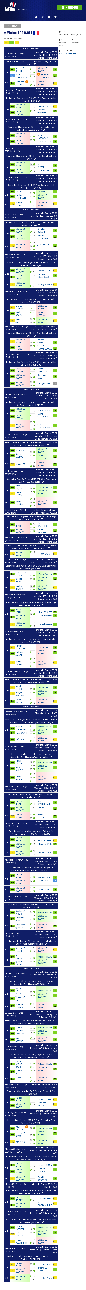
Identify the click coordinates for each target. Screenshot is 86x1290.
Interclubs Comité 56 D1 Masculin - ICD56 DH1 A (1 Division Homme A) (45, 256)
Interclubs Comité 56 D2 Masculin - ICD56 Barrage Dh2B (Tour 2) (46, 396)
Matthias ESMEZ (44, 877)
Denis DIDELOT (45, 1099)
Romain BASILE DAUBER (19, 991)
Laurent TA (20, 464)
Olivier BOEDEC (45, 840)
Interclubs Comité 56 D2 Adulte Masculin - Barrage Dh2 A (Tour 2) (43, 975)
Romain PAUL (46, 141)
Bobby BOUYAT (45, 191)
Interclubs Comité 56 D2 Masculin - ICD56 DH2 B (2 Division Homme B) (45, 472)
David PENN (46, 170)
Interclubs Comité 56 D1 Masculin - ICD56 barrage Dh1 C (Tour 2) (44, 216)
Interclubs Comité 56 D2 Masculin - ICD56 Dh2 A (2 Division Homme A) (45, 748)
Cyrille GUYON (45, 880)
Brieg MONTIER (45, 383)
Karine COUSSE (45, 348)
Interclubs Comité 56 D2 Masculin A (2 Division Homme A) (43, 1048)
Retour (13, 25)
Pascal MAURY (45, 615)
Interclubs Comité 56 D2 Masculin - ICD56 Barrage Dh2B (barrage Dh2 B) (46, 436)
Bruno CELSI (20, 191)
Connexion (70, 7)
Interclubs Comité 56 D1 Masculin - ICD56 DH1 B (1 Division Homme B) (45, 55)
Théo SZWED (21, 733)
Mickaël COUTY (45, 1165)
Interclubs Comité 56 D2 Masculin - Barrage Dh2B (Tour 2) (46, 713)
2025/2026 (22, 9)
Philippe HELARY (45, 726)
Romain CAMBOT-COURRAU (42, 342)
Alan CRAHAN (46, 1264)
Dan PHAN (20, 1142)
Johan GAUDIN (45, 553)
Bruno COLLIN (45, 487)
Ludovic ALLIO (45, 106)
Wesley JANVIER (45, 270)
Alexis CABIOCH (45, 410)
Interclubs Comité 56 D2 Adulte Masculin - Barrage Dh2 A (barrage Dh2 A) (43, 1014)
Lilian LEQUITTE (45, 612)
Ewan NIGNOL (45, 844)
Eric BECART (20, 450)
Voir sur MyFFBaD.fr (67, 53)
